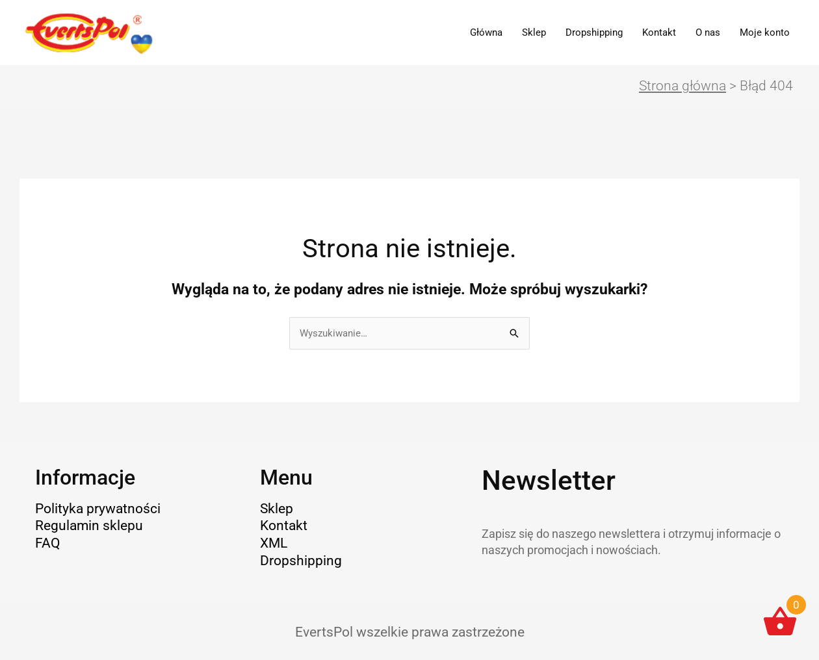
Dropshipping (594, 32)
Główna (486, 32)
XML (273, 543)
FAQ (47, 543)
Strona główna (682, 86)
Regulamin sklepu (89, 526)
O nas (708, 32)
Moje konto (765, 32)
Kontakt (659, 32)
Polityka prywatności (98, 508)
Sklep (534, 32)
